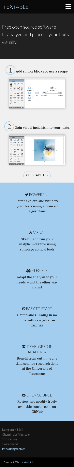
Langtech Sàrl (27, 462)
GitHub (37, 412)
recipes (37, 325)
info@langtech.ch (13, 449)
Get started (37, 175)
